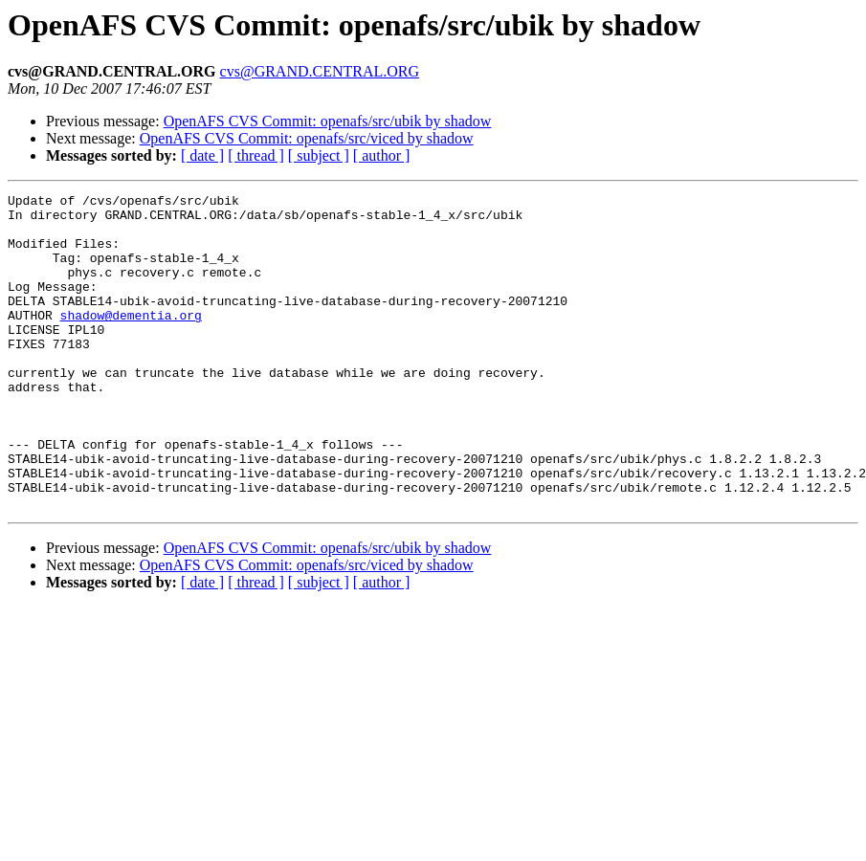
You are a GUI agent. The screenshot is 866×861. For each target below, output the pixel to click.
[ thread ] (256, 155)
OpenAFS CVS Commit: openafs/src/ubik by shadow (328, 121)
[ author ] (382, 155)
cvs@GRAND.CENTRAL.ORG (320, 71)
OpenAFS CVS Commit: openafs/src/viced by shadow (307, 138)
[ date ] (202, 155)
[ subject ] (318, 155)
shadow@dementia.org (131, 340)
